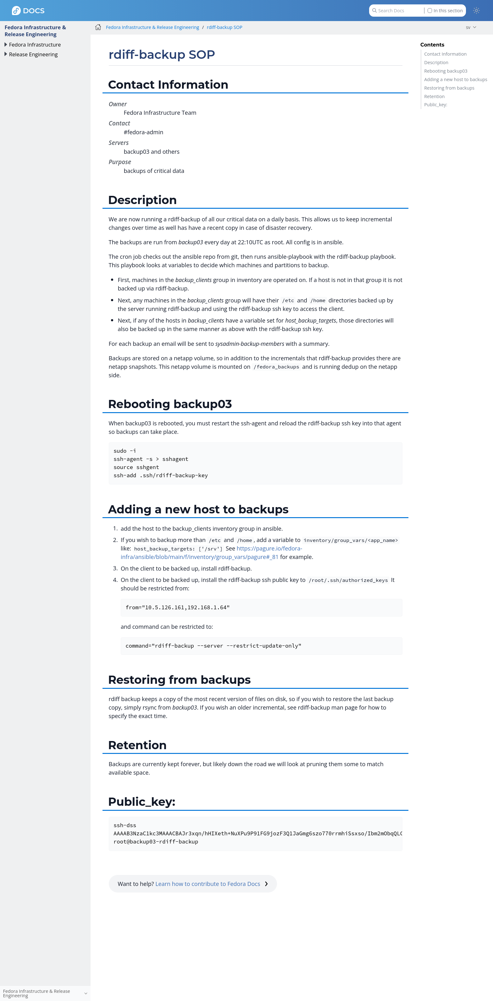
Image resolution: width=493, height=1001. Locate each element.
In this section (445, 11)
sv (468, 27)
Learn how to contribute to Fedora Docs (211, 884)
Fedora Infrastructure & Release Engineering (35, 31)
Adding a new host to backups (455, 79)
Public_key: (435, 105)
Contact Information (445, 54)
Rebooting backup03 (446, 71)
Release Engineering (33, 54)
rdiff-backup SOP (224, 27)
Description (436, 62)
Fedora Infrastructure (35, 44)
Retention (434, 96)
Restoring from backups (449, 88)
